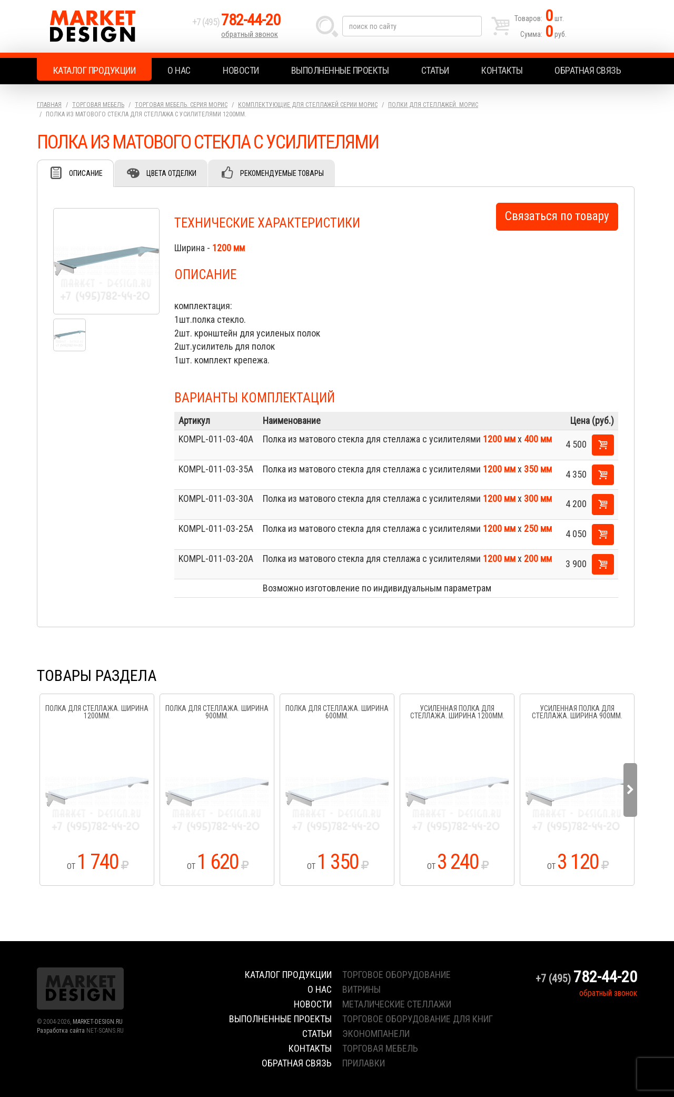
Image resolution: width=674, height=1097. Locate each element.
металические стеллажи (396, 1004)
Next (630, 790)
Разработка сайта (61, 1030)
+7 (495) (236, 21)
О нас (179, 70)
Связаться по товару (557, 216)
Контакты (501, 70)
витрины (361, 989)
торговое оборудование (396, 974)
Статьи (435, 70)
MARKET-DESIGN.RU (98, 1021)
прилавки (363, 1063)
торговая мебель (380, 1048)
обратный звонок (249, 34)
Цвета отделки (171, 173)
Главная (49, 104)
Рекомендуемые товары (282, 173)
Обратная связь (587, 70)
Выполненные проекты (340, 70)
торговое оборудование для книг (417, 1018)
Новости (241, 70)
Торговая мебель (98, 104)
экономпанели (376, 1033)
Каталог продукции (94, 70)
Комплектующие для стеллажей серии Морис (308, 104)
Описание (86, 173)
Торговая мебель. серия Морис (181, 104)
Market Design (112, 26)
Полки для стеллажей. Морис (433, 104)
